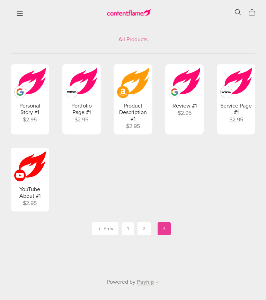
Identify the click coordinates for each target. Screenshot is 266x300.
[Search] (238, 12)
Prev (105, 229)
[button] (157, 283)
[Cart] (254, 12)
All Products (133, 39)
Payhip (145, 281)
